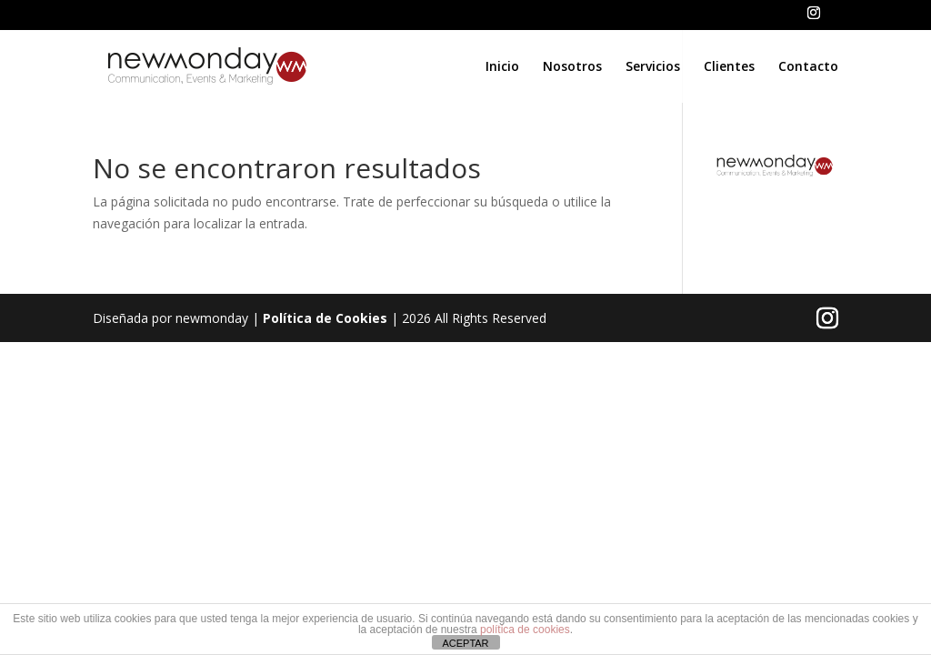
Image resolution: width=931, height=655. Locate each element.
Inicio (502, 67)
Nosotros (572, 67)
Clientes (729, 67)
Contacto (808, 67)
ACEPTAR (465, 643)
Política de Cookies (325, 318)
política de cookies (525, 629)
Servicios (653, 67)
